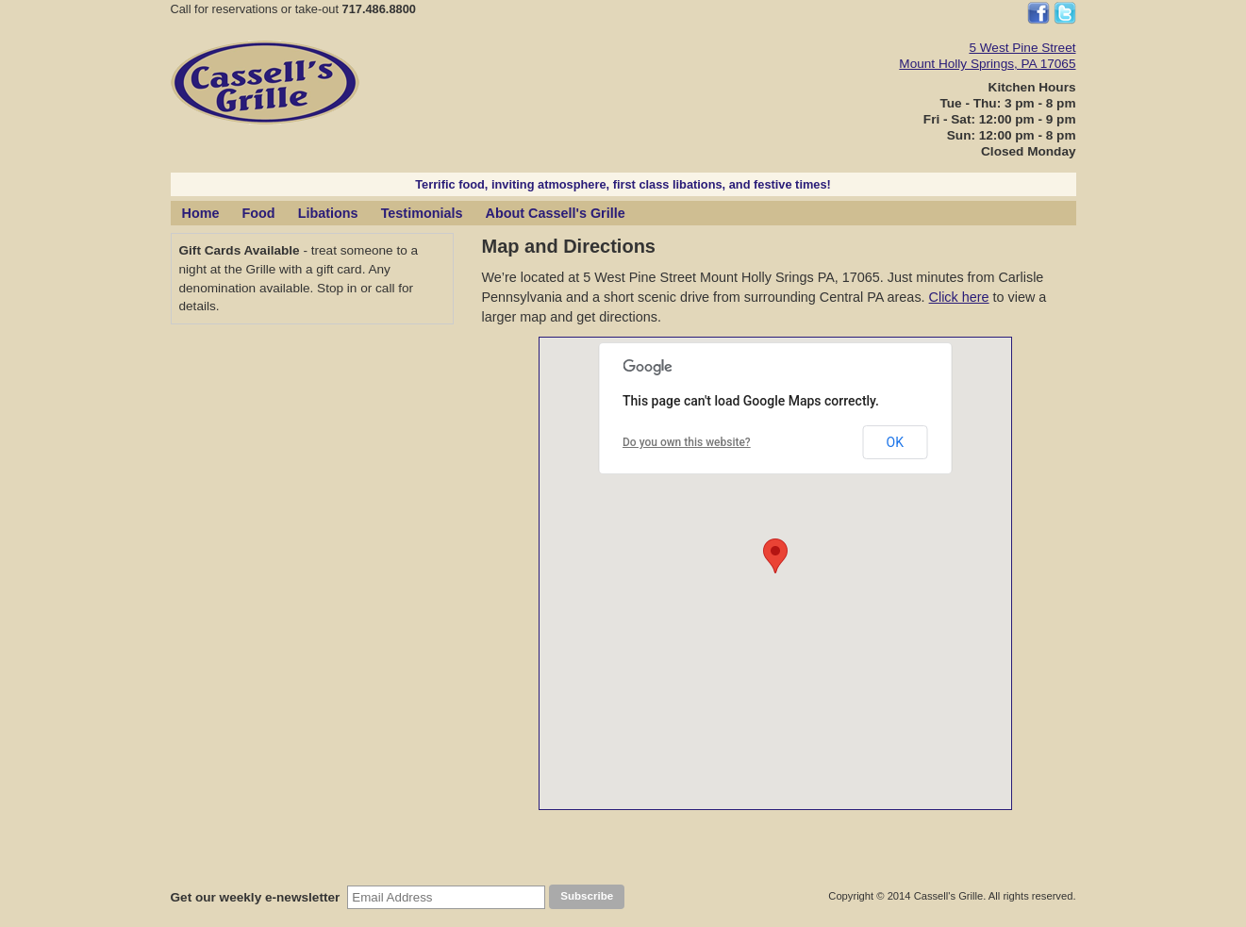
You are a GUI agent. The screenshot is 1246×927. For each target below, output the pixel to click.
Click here (959, 297)
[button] (775, 555)
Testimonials (422, 213)
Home (201, 213)
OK (895, 442)
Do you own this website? (687, 442)
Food (257, 213)
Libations (328, 213)
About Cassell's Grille (555, 213)
